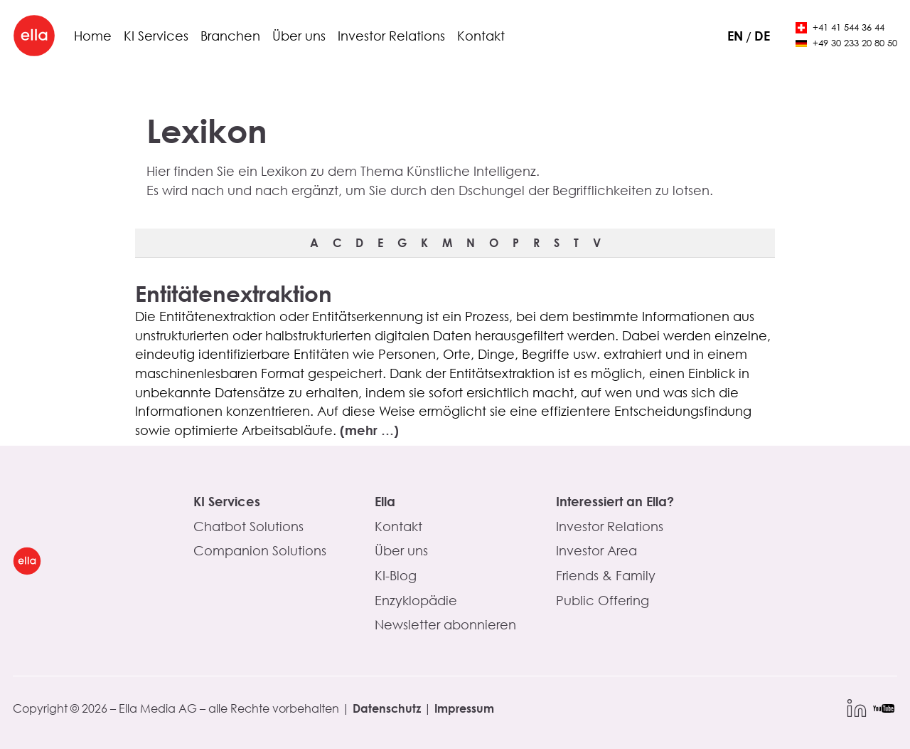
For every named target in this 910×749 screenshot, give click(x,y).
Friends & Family (605, 575)
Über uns (299, 35)
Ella (385, 501)
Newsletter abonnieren (445, 624)
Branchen (230, 35)
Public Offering (602, 600)
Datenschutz (387, 708)
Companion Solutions (259, 550)
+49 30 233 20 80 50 (846, 43)
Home (93, 35)
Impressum (464, 708)
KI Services (156, 35)
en (735, 35)
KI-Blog (396, 575)
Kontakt (481, 35)
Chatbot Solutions (248, 526)
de (762, 35)
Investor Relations (391, 35)
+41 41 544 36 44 (840, 27)
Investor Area (596, 550)
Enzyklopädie (416, 600)
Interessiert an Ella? (615, 501)
